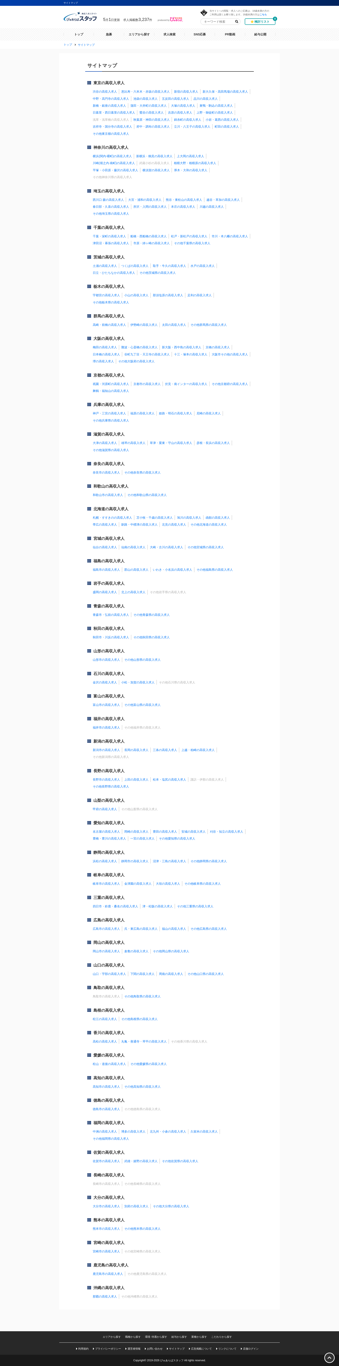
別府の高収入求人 (136, 1206)
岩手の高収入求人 (109, 583)
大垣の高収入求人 (168, 883)
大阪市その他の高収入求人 (230, 354)
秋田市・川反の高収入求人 (111, 637)
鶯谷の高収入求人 (151, 112)
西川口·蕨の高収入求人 (108, 199)
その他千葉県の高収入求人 (192, 243)
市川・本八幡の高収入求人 (230, 236)
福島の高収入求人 (109, 561)
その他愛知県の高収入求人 (177, 838)
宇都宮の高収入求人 (106, 295)
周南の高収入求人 (171, 974)
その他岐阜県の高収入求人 (202, 883)
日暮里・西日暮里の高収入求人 (114, 112)
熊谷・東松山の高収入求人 (184, 199)
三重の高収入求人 (109, 897)
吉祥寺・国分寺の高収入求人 (112, 126)
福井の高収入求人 (109, 719)
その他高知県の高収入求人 (142, 1086)
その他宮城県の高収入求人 (205, 547)
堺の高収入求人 (103, 361)
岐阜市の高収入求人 (106, 883)
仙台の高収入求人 (105, 547)
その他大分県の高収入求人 (171, 1206)
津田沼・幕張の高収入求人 (111, 243)
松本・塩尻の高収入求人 (169, 779)
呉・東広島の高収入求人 (141, 928)
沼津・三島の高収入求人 (169, 861)
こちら (263, 14)
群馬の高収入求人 (109, 316)
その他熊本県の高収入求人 (142, 1228)
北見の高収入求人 (174, 524)
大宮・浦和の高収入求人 (145, 199)
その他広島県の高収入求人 (208, 928)
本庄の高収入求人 (183, 206)
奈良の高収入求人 (109, 464)
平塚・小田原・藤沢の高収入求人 (115, 170)
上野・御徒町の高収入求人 (215, 112)
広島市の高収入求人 (106, 928)
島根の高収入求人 (109, 1010)
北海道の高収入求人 (110, 509)
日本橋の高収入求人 (106, 354)
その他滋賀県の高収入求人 (111, 450)
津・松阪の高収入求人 (157, 906)
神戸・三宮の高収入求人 (109, 413)
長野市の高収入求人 (106, 779)
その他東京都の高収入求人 (111, 133)
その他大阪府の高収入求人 (136, 361)
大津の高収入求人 (105, 443)
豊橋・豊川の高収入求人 (109, 838)
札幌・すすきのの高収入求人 (112, 517)
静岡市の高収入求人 (135, 861)
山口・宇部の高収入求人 (109, 974)
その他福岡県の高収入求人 (111, 1138)
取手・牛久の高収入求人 (169, 266)
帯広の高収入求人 (105, 524)
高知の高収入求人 (109, 1078)
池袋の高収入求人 (145, 98)
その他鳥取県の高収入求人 (142, 996)
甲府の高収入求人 (105, 809)
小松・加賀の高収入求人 (138, 682)
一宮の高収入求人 (142, 838)
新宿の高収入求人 (186, 91)
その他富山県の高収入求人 (142, 705)
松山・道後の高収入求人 (109, 1064)
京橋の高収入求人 (218, 347)
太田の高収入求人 (174, 324)
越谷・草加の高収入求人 (223, 199)
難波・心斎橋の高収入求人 (139, 347)
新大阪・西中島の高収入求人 (181, 347)
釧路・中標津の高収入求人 (139, 524)
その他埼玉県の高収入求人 (111, 213)
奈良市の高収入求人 (106, 472)
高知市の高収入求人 (106, 1086)
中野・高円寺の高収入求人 (111, 98)
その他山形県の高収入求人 (142, 659)
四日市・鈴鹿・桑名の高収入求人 (115, 906)
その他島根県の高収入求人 (139, 1019)
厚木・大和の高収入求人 (190, 170)
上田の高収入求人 (136, 779)
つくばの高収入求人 (135, 266)
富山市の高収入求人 (106, 705)
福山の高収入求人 (174, 928)
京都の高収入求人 (109, 375)
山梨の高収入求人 (109, 800)
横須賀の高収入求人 (156, 170)
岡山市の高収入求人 (106, 951)
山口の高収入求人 (109, 965)
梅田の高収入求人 (105, 347)
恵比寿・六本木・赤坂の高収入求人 (145, 91)
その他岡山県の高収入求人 (171, 951)
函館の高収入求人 (218, 517)
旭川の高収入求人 (189, 517)
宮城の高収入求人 (109, 538)
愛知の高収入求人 (109, 823)
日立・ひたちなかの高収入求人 (114, 272)
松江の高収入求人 (105, 1019)
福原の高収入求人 (142, 413)
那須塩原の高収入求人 (168, 295)
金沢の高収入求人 (105, 682)
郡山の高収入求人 (136, 569)
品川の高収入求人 (205, 98)
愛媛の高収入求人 (109, 1055)
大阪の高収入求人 (109, 338)
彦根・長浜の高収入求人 (213, 443)
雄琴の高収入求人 (133, 443)
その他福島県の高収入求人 (215, 569)
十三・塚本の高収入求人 (190, 354)
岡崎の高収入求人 (136, 831)
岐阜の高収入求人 (109, 875)
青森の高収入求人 (109, 606)
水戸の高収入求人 (202, 266)
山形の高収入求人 (109, 651)
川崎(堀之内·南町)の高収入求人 (114, 163)
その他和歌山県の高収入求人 (147, 495)
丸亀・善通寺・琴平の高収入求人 (144, 1041)
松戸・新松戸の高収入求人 (189, 236)
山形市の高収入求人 (106, 659)
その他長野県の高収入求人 (111, 786)
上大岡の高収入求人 (190, 156)
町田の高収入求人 (227, 126)
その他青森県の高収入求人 (151, 614)
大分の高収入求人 (109, 1197)
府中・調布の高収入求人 (153, 126)
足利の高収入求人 (199, 295)
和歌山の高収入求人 (110, 486)
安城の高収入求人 (193, 831)
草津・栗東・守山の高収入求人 (171, 443)
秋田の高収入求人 (109, 628)
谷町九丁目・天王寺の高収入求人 (147, 354)
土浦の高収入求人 (105, 266)
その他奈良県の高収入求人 (142, 472)
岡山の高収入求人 (109, 942)
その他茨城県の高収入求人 (157, 272)
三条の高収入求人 (165, 750)
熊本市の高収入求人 (106, 1228)
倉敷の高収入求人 (136, 951)
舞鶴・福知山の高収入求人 (111, 391)
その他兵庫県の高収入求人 (111, 420)
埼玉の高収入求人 (109, 191)
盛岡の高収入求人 (105, 592)
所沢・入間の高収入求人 (150, 206)
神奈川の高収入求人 (110, 147)
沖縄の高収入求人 (109, 1288)
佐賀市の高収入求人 (106, 1161)
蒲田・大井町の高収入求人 (148, 105)
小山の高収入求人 (136, 295)
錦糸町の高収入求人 (187, 119)
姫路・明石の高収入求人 (175, 413)
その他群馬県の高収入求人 (208, 324)
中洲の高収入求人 (105, 1131)
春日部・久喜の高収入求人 (111, 206)
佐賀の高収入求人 (109, 1152)
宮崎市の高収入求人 (106, 1251)
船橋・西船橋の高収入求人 (148, 236)
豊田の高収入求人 (165, 831)
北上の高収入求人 (133, 592)
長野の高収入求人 (109, 771)
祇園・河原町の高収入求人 (111, 384)
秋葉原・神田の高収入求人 (151, 119)
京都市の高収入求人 (147, 384)
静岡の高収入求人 (109, 852)
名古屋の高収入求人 (106, 831)
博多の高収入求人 (133, 1131)
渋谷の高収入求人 (105, 91)
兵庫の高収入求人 (109, 405)
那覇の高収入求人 (105, 1296)
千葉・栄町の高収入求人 (109, 236)
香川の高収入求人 (109, 1033)
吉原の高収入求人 (180, 112)
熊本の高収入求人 (109, 1220)
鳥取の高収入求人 (109, 988)
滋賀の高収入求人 (109, 434)
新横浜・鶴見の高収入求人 (154, 156)
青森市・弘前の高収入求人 (111, 614)
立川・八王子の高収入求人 (192, 126)
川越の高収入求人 (212, 206)
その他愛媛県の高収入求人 (148, 1064)
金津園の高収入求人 (138, 883)
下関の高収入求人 (142, 974)
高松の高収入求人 (105, 1041)
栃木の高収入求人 (109, 286)
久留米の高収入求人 (204, 1131)
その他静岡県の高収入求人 (208, 861)
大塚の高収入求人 (183, 105)
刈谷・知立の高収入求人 (226, 831)
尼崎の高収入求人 (209, 413)
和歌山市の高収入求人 (108, 495)
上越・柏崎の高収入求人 (198, 750)
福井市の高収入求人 (106, 727)
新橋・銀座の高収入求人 (109, 105)
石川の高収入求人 (109, 674)
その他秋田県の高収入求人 (151, 637)
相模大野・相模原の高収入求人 (195, 163)
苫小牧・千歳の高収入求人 (154, 517)
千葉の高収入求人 (109, 227)
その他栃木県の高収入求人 (111, 302)
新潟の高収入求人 (109, 741)
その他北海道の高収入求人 (208, 524)
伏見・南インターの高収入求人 (186, 384)
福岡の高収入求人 (109, 1123)
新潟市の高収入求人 (106, 750)
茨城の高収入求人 (109, 257)
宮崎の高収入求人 (109, 1243)
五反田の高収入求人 (175, 98)
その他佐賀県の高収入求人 (180, 1161)
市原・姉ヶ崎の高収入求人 (151, 243)
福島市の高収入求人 (106, 569)
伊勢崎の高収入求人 (144, 324)
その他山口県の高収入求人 (205, 974)
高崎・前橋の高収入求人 (109, 324)
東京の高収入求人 (109, 83)
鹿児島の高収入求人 (110, 1265)
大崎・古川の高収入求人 (166, 547)
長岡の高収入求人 (136, 750)
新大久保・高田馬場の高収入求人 (225, 91)
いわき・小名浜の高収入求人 (172, 569)
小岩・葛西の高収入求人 (222, 119)
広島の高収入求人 (109, 920)
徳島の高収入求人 (109, 1100)
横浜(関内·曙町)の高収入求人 (112, 156)
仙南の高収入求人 (133, 547)
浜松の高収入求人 (105, 861)
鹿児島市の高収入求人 (108, 1274)
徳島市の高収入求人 (106, 1109)
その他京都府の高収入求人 (230, 384)
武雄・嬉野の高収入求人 (141, 1161)
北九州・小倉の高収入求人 (168, 1131)
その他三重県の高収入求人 (195, 906)
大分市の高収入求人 (106, 1206)
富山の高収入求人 (109, 696)
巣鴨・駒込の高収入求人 (216, 105)
